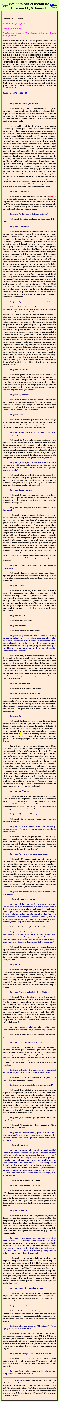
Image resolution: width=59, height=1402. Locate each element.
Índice (5, 6)
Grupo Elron (53, 6)
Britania (18, 1380)
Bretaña (36, 1385)
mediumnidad (9, 88)
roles (54, 43)
